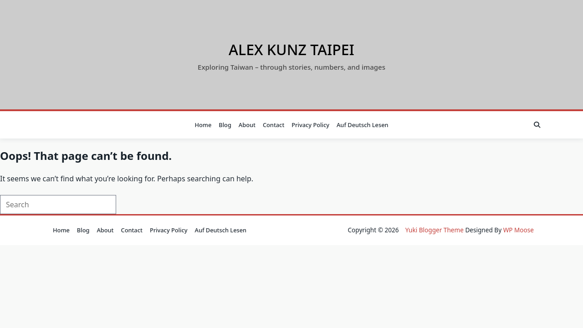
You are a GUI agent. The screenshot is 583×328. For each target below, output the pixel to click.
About (247, 125)
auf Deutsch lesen (363, 125)
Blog (225, 125)
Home (202, 125)
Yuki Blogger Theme (434, 230)
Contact (273, 125)
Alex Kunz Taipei (291, 49)
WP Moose (518, 230)
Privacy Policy (310, 125)
